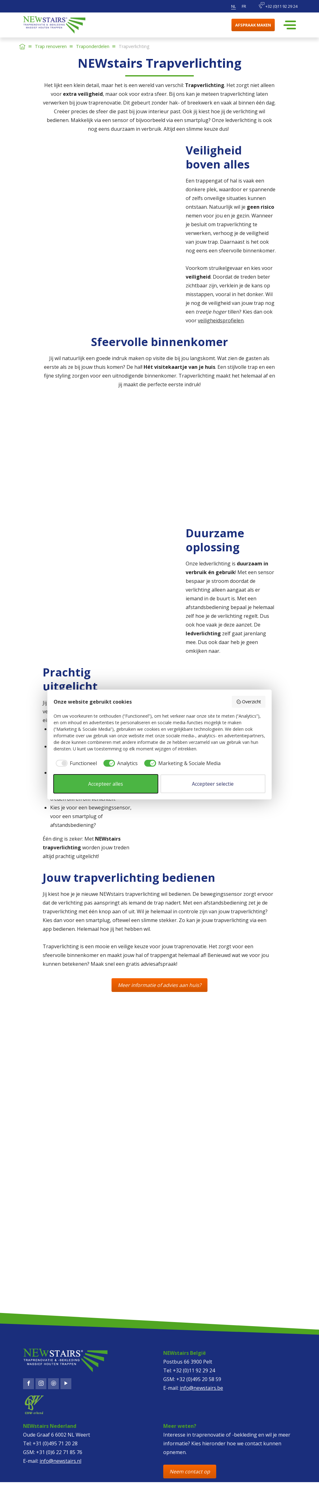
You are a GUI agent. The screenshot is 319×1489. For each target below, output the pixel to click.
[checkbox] (75, 763)
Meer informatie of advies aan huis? (159, 985)
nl (233, 6)
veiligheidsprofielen (221, 320)
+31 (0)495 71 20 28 (55, 1443)
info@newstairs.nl (60, 1460)
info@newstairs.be (201, 1387)
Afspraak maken (253, 25)
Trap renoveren (51, 46)
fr (244, 6)
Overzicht (248, 702)
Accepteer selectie (213, 783)
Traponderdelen (92, 46)
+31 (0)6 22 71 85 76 (59, 1452)
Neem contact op (189, 1471)
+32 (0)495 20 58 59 (198, 1379)
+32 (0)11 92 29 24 (278, 5)
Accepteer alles (105, 783)
